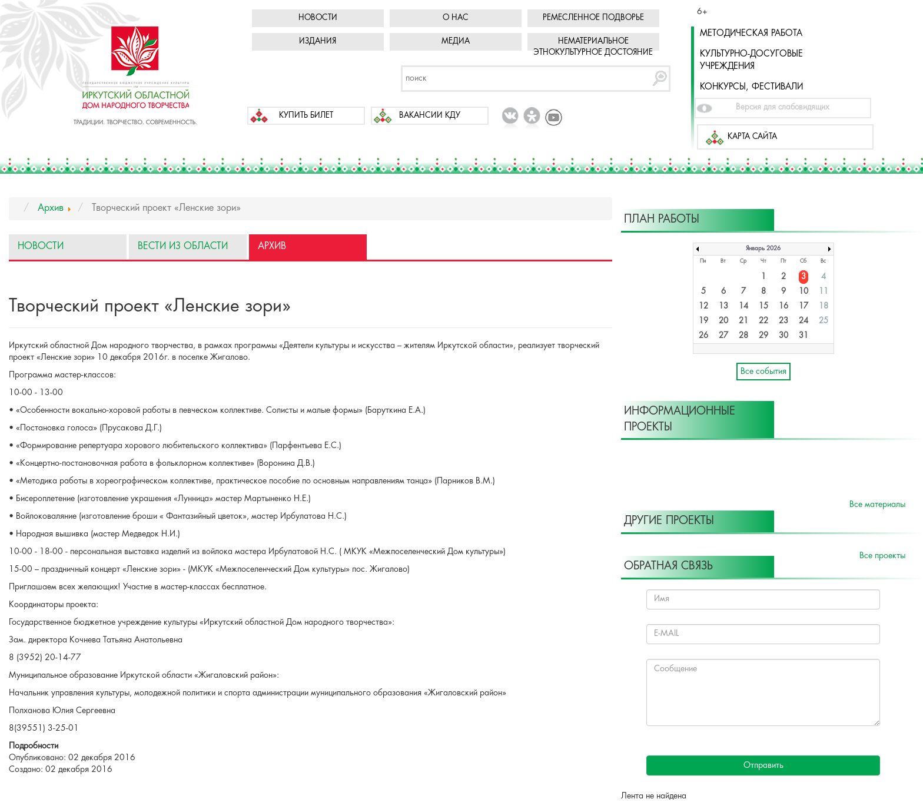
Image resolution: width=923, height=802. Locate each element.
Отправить (763, 765)
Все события (763, 371)
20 (723, 321)
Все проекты (882, 556)
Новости (317, 18)
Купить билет (306, 115)
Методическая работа (751, 33)
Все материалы (877, 504)
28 (743, 336)
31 (803, 336)
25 (823, 321)
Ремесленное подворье (593, 18)
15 (763, 306)
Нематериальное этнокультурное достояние (593, 47)
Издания (317, 41)
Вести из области (183, 246)
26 (703, 336)
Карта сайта (752, 136)
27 (723, 336)
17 (803, 306)
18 (823, 306)
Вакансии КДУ (429, 115)
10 (803, 291)
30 (783, 336)
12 (703, 306)
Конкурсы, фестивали (751, 87)
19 (703, 321)
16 (783, 306)
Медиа (455, 41)
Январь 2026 (763, 249)
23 (783, 321)
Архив (272, 246)
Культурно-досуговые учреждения (751, 60)
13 (723, 306)
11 (823, 291)
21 (743, 321)
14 (743, 306)
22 (763, 321)
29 (763, 336)
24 (803, 321)
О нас (456, 18)
